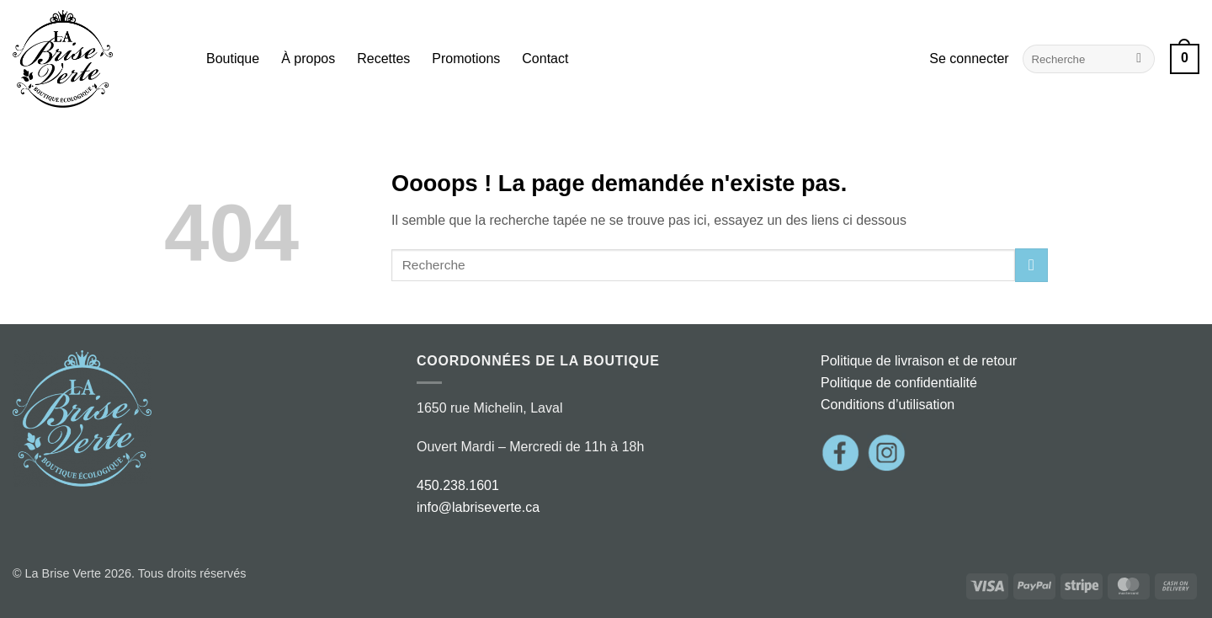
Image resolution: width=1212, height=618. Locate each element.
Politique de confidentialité (899, 383)
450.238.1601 (458, 485)
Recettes (383, 58)
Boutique (232, 58)
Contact (545, 58)
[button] (968, 59)
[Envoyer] (1139, 59)
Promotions (466, 58)
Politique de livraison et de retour (919, 361)
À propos (308, 58)
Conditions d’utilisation (887, 404)
